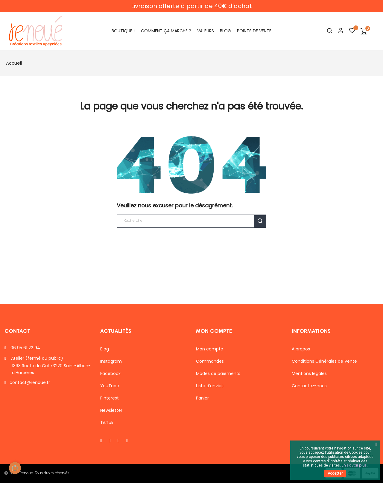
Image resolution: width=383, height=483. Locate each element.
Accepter (335, 473)
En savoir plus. (355, 465)
